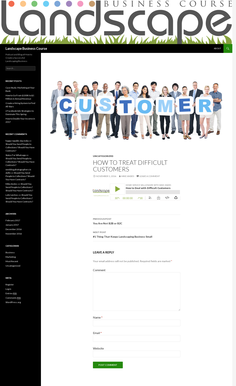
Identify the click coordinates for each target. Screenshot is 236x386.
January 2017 (12, 224)
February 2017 (13, 220)
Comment (99, 270)
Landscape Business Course (26, 48)
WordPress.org (13, 302)
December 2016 (14, 229)
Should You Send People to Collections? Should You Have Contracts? (20, 147)
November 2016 (14, 233)
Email (97, 333)
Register (10, 284)
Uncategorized (103, 156)
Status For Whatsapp (16, 155)
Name (98, 317)
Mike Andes (127, 176)
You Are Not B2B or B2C (136, 221)
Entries (11, 293)
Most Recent (12, 261)
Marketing (11, 256)
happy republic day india (17, 140)
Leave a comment (150, 176)
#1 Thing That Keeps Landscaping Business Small (136, 234)
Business (10, 252)
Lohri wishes (12, 195)
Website (98, 348)
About (217, 48)
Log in (8, 289)
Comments (13, 297)
